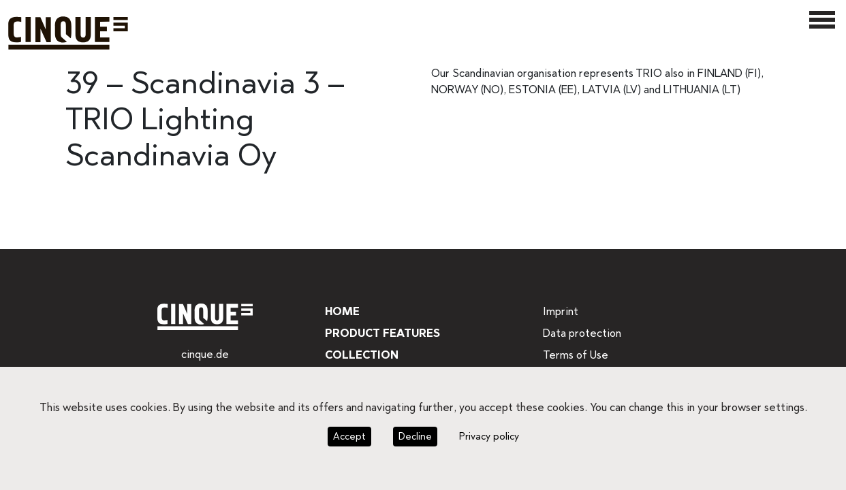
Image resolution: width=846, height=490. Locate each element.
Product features (382, 333)
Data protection (580, 333)
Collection (359, 355)
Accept (350, 436)
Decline (414, 436)
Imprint (559, 311)
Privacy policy (486, 436)
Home (341, 311)
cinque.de (204, 354)
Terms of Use (575, 355)
